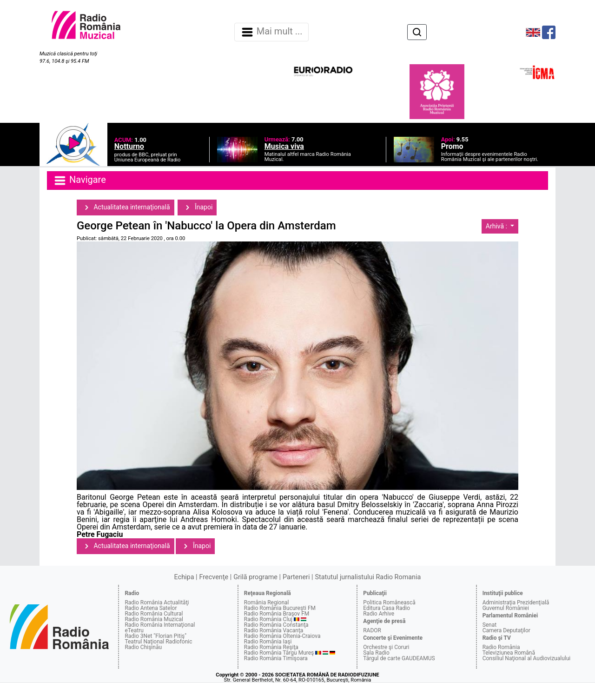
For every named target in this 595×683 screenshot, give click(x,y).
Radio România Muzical (154, 619)
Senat (490, 625)
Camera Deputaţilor (506, 630)
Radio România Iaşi (268, 641)
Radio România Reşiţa (271, 647)
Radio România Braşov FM (276, 613)
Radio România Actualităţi (157, 602)
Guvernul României (506, 608)
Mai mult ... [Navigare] (271, 32)
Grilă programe (255, 577)
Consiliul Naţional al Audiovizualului (527, 658)
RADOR (372, 630)
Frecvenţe (213, 577)
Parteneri (296, 577)
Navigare (79, 180)
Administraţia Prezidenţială (516, 602)
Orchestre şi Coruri (386, 647)
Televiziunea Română (509, 653)
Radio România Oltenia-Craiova (282, 636)
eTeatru (134, 630)
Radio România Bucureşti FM (280, 608)
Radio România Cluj (268, 619)
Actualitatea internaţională (125, 207)
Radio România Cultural (154, 613)
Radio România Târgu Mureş (279, 653)
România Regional (266, 602)
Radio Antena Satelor (151, 608)
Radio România (501, 647)
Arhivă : (497, 226)
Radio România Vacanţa (274, 630)
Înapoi (197, 207)
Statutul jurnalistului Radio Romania (368, 577)
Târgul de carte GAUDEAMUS (399, 658)
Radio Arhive (378, 613)
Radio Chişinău (143, 647)
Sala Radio (376, 653)
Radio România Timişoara (276, 658)
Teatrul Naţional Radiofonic (158, 641)
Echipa (184, 577)
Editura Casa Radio (386, 608)
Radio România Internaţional (160, 625)
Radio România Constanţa (276, 625)
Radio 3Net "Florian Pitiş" (155, 636)
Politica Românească (389, 602)
